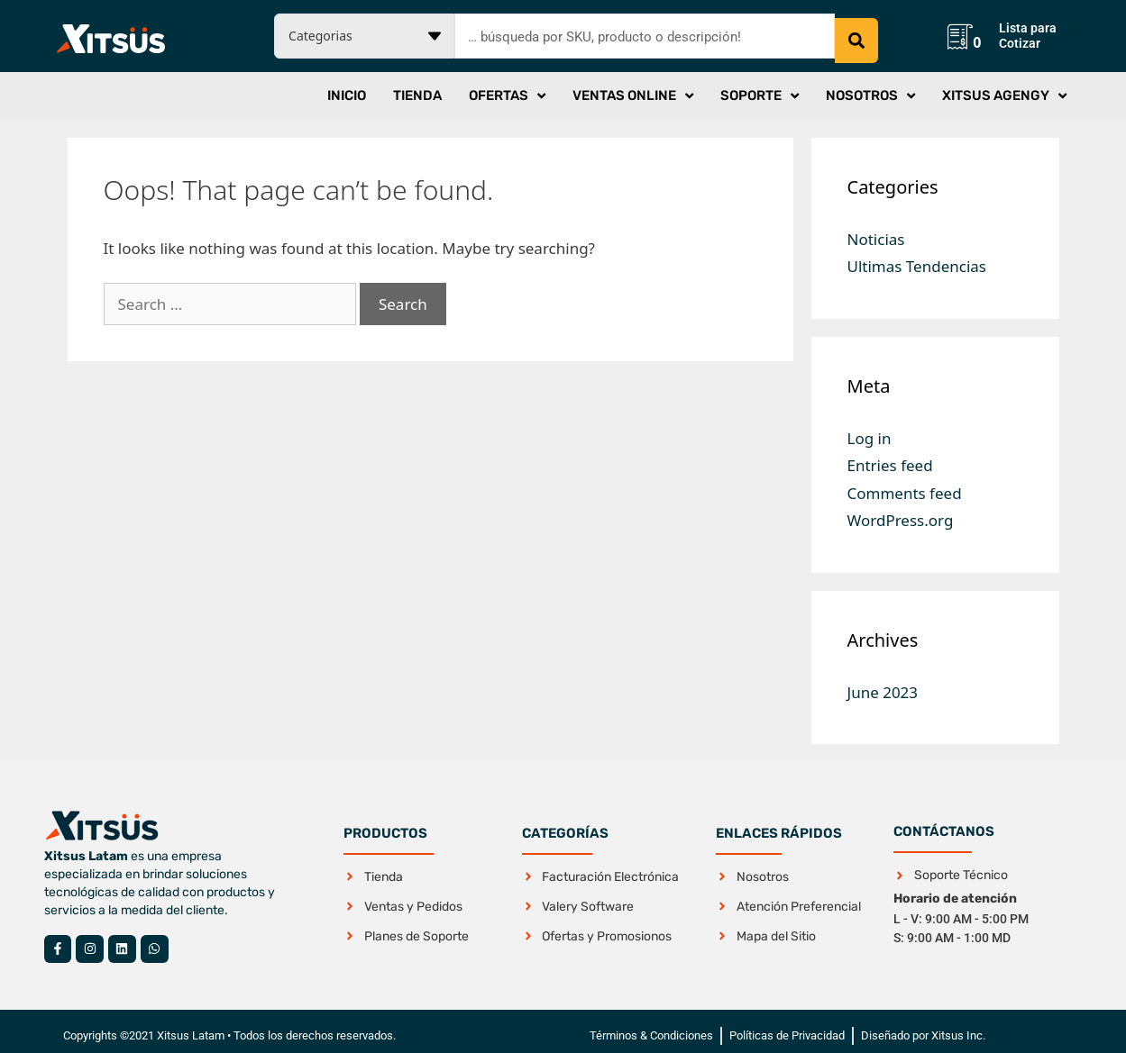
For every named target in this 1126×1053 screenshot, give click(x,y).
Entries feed (890, 456)
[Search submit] (856, 31)
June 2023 (883, 683)
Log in (869, 429)
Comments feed (904, 484)
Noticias (876, 230)
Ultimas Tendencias (916, 257)
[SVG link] (111, 34)
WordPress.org (900, 511)
